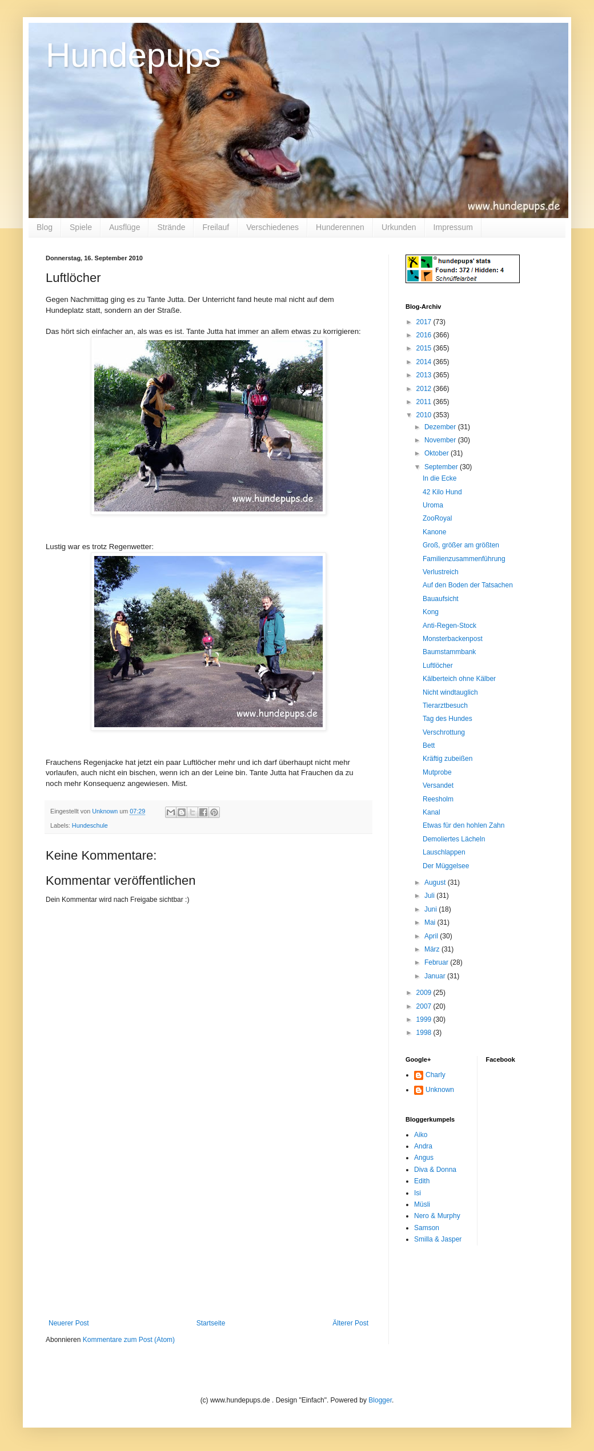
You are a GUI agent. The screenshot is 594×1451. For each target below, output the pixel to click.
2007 (425, 1006)
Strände (171, 227)
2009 (425, 993)
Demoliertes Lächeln (454, 839)
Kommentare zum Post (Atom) (129, 1340)
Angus (424, 1158)
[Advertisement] (208, 1233)
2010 (425, 415)
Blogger (380, 1400)
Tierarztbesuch (445, 706)
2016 (425, 335)
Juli (430, 896)
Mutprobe (437, 772)
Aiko (420, 1135)
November (441, 440)
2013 (425, 375)
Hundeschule (90, 825)
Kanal (431, 812)
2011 (425, 402)
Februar (437, 962)
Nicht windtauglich (450, 692)
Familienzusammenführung (464, 559)
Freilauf (215, 227)
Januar (435, 976)
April (432, 936)
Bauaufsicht (441, 599)
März (433, 949)
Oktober (437, 453)
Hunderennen (340, 227)
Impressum (453, 227)
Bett (429, 745)
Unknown (440, 1090)
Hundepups (133, 55)
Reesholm (438, 799)
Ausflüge (124, 227)
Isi (417, 1193)
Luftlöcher (438, 666)
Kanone (434, 532)
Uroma (433, 505)
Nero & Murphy (437, 1216)
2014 (425, 362)
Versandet (438, 785)
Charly (436, 1075)
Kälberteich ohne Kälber (459, 679)
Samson (426, 1228)
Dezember (441, 427)
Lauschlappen (444, 852)
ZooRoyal (437, 518)
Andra (423, 1146)
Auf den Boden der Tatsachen (468, 585)
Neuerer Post (69, 1323)
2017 (425, 322)
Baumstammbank (449, 652)
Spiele (81, 227)
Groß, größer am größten (461, 545)
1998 (425, 1033)
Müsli (422, 1204)
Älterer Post (350, 1323)
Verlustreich (441, 572)
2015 (425, 348)
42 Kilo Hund (442, 492)
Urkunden (399, 227)
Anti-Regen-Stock (449, 626)
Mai (431, 922)
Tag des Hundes (447, 719)
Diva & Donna (435, 1170)
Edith (422, 1181)
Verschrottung (444, 732)
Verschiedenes (272, 227)
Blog (45, 227)
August (436, 882)
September (442, 467)
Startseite (211, 1323)
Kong (431, 612)
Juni (431, 909)
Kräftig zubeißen (447, 759)
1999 (425, 1019)
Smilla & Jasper (437, 1239)
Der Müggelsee (446, 866)
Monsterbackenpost (453, 639)
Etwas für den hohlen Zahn (463, 825)
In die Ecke (439, 478)
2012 (425, 389)
